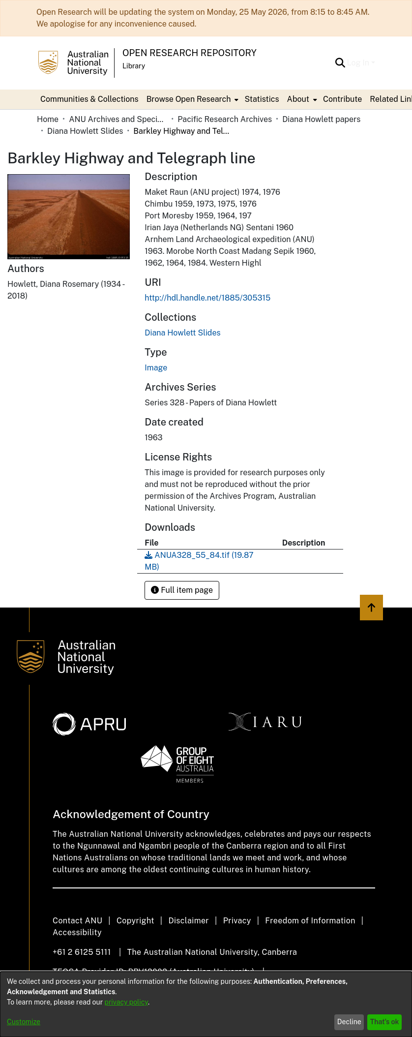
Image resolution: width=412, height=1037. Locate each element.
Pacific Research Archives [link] (224, 119)
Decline (349, 1022)
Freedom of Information (310, 920)
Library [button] (133, 66)
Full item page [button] (182, 590)
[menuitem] (192, 99)
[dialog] (206, 1004)
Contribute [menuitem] (342, 99)
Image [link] (156, 367)
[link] (182, 332)
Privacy (237, 920)
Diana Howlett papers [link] (321, 119)
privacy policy (126, 1002)
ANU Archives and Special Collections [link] (118, 119)
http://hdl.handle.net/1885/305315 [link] (207, 298)
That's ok (384, 1022)
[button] (340, 63)
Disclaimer (188, 920)
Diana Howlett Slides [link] (85, 131)
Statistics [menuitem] (261, 99)
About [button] (298, 99)
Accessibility (77, 932)
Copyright (135, 920)
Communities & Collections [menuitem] (89, 99)
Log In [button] (359, 62)
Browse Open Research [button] (189, 99)
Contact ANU (77, 920)
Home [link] (48, 119)
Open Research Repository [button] (189, 53)
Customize (23, 1022)
